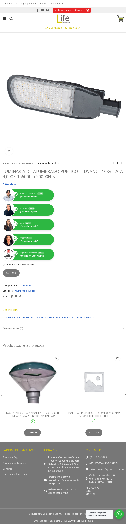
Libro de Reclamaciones (16, 474)
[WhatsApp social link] (47, 10)
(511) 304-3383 (98, 457)
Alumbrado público (48, 163)
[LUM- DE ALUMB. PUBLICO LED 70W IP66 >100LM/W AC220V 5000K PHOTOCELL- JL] (94, 381)
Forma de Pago (11, 457)
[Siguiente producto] (122, 163)
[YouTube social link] (42, 10)
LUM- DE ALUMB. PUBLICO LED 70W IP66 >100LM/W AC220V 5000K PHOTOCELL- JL (94, 414)
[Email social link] (16, 296)
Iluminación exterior (23, 163)
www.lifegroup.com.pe (80, 520)
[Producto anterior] (114, 163)
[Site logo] (63, 18)
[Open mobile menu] (4, 18)
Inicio (6, 163)
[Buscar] (11, 18)
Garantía (7, 468)
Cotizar (11, 272)
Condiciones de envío (14, 463)
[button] (125, 394)
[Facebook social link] (38, 10)
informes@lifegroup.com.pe (107, 469)
